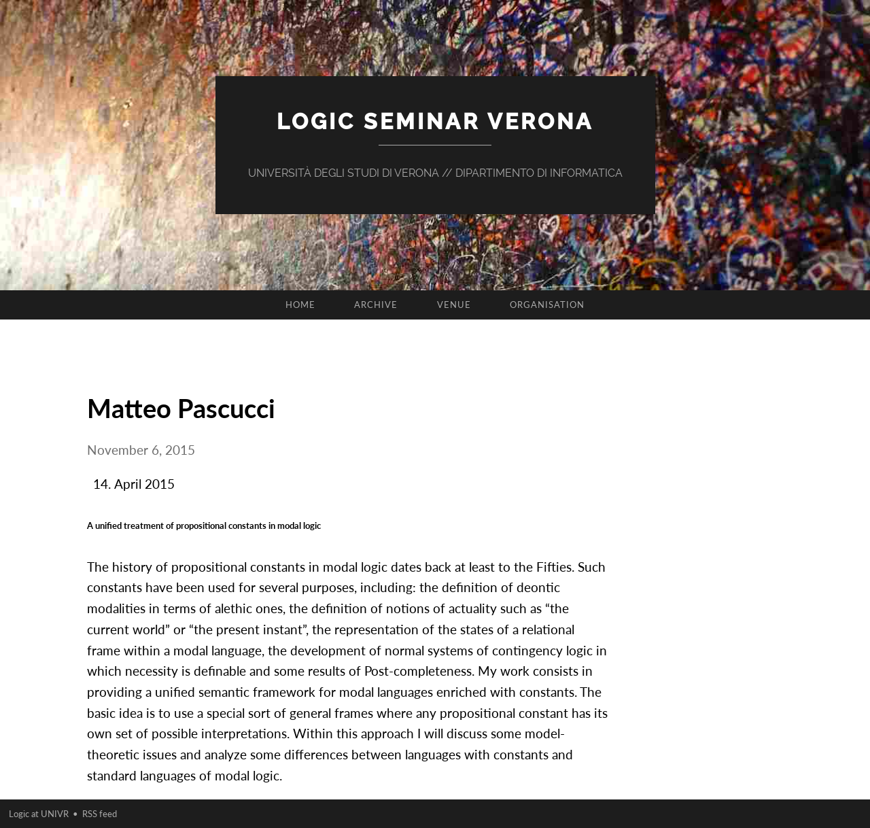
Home (300, 304)
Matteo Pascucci (181, 408)
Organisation (547, 304)
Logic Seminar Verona (435, 121)
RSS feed (99, 813)
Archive (376, 304)
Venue (454, 304)
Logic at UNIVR (39, 813)
